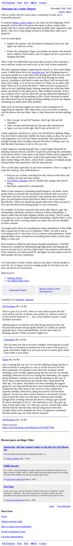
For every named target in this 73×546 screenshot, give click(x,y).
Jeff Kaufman (8, 2)
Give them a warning (17, 180)
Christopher (9, 339)
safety (68, 11)
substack (29, 299)
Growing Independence (12, 536)
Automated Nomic (15, 290)
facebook (19, 299)
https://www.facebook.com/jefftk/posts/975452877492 (28, 427)
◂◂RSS (33, 2)
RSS (26, 2)
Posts (19, 2)
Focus (4, 516)
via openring (64, 506)
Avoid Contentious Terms (13, 531)
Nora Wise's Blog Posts (16, 500)
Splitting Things (14, 278)
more (51, 506)
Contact (43, 2)
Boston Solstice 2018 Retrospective (54, 290)
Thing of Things (12, 458)
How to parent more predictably (16, 526)
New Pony (9, 486)
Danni (5, 359)
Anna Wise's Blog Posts (15, 479)
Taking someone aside (11, 521)
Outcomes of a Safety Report (19, 8)
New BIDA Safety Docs (18, 280)
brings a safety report (22, 22)
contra (61, 11)
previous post (38, 72)
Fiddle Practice (11, 466)
